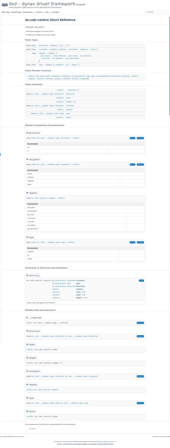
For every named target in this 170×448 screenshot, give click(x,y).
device (70, 49)
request (49, 53)
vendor (81, 65)
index (79, 79)
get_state (79, 56)
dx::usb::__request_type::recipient (54, 106)
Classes (40, 12)
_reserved (52, 58)
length (97, 79)
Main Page (6, 12)
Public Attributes (149, 40)
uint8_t (38, 79)
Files (47, 12)
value (62, 79)
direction (50, 45)
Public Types (147, 18)
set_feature (92, 56)
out (68, 45)
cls (74, 65)
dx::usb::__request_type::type (56, 113)
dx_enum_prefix (50, 76)
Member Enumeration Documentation (156, 67)
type (48, 65)
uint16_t (55, 79)
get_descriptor (79, 58)
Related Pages (16, 12)
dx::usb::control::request (50, 198)
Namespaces (28, 12)
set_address (64, 58)
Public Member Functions (152, 34)
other (100, 49)
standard (66, 65)
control (38, 76)
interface (79, 49)
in (74, 45)
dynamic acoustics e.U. (109, 441)
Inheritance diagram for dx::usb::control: (46, 31)
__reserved (77, 90)
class (40, 138)
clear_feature (66, 56)
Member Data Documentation (153, 89)
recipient (50, 49)
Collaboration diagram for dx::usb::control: (47, 35)
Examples (55, 12)
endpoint (91, 49)
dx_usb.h (39, 429)
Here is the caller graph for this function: (47, 303)
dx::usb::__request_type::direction (54, 94)
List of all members (149, 117)
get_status (52, 56)
